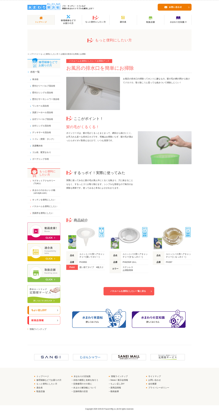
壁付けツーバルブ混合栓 (43, 86)
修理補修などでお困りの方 (48, 380)
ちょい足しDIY (117, 384)
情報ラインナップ (38, 329)
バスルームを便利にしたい (44, 206)
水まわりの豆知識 (82, 376)
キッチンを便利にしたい (43, 200)
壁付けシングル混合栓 (42, 92)
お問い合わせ (154, 380)
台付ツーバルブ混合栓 (42, 119)
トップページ (32, 54)
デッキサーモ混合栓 (41, 132)
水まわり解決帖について (84, 388)
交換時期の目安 (80, 391)
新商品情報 (116, 388)
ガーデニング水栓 (40, 159)
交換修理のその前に (82, 384)
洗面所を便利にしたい (42, 213)
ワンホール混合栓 (40, 106)
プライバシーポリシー (158, 388)
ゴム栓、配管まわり (41, 152)
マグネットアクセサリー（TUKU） (43, 182)
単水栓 (35, 79)
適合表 (39, 388)
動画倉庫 (115, 391)
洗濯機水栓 (37, 146)
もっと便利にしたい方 (49, 54)
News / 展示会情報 (119, 380)
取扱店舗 (40, 391)
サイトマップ (154, 376)
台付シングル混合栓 (41, 126)
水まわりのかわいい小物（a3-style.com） (43, 191)
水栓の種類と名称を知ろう (85, 380)
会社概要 (152, 384)
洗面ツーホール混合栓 (42, 112)
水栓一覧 (35, 72)
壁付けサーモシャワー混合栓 (45, 99)
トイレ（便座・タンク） (43, 139)
